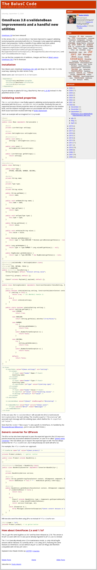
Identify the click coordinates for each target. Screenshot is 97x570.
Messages (80, 57)
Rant (85, 64)
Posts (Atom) (16, 564)
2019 (71, 126)
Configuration (81, 40)
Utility (69, 76)
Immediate (83, 50)
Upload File (80, 74)
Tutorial (90, 73)
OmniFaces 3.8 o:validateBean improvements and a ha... (82, 114)
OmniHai (88, 59)
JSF (90, 51)
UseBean (89, 74)
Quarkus (80, 64)
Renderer (74, 66)
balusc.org (89, 22)
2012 (71, 143)
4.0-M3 (47, 91)
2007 (71, 154)
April (72, 123)
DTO (73, 45)
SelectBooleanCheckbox (84, 66)
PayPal (80, 28)
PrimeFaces (72, 64)
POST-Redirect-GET (86, 63)
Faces (70, 48)
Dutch (79, 45)
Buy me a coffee (82, 26)
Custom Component (82, 41)
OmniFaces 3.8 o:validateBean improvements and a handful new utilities (30, 24)
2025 (71, 93)
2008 (71, 152)
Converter (89, 40)
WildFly (86, 79)
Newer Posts (6, 560)
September (75, 111)
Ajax (82, 36)
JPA (85, 52)
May (72, 121)
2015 (71, 135)
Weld (74, 79)
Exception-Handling (80, 46)
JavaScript (73, 52)
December (75, 107)
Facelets (90, 46)
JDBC (80, 52)
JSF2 (73, 54)
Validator (76, 76)
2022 (71, 100)
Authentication (88, 36)
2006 (71, 157)
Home (34, 560)
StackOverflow (76, 71)
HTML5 (73, 50)
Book (69, 38)
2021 (71, 102)
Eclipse (90, 45)
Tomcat (79, 73)
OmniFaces (76, 59)
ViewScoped (79, 78)
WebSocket (88, 78)
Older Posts (60, 560)
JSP (79, 55)
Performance (85, 61)
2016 (71, 133)
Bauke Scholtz (84, 15)
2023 (71, 98)
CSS (70, 41)
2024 (71, 95)
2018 (71, 128)
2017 (71, 131)
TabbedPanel (87, 71)
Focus (80, 48)
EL (73, 46)
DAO (91, 41)
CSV (74, 41)
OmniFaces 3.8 (7, 35)
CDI (73, 38)
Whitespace (80, 79)
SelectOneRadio (87, 67)
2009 (71, 150)
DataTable (71, 43)
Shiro (80, 69)
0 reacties (35, 551)
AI (78, 36)
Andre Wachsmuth (40, 111)
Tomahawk (72, 73)
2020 (71, 105)
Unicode (72, 74)
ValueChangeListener (87, 76)
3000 (71, 88)
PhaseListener (74, 63)
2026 (71, 90)
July (72, 118)
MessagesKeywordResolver (12, 427)
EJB (69, 46)
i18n (77, 50)
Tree (84, 73)
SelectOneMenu (76, 67)
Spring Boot (86, 69)
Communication (81, 38)
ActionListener (72, 36)
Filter (75, 48)
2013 (71, 140)
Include (89, 50)
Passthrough (75, 61)
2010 (71, 147)
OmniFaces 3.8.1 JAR (30, 69)
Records (90, 64)
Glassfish (85, 48)
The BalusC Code (19, 3)
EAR (84, 45)
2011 (71, 145)
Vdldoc (71, 78)
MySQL (87, 57)
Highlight (91, 48)
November (75, 109)
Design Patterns (81, 43)
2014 (71, 138)
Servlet (74, 69)
